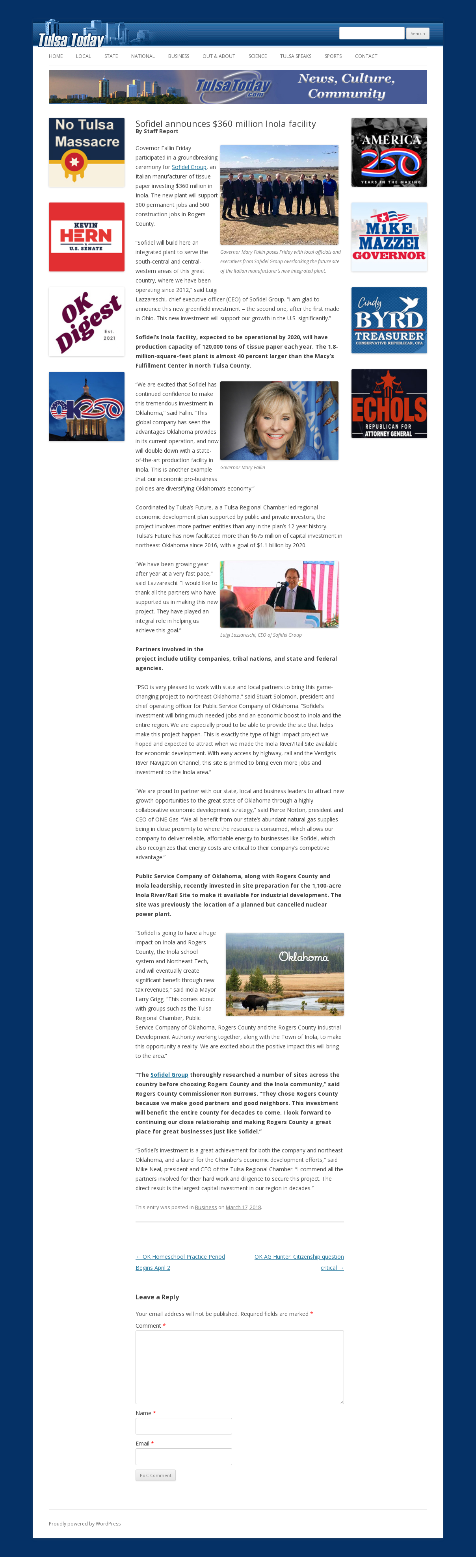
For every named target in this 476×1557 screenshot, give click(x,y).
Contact (366, 56)
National (143, 56)
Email (145, 1443)
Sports (333, 56)
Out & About (219, 56)
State (111, 56)
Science (258, 56)
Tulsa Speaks (295, 56)
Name (146, 1413)
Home (56, 56)
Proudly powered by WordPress (85, 1523)
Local (83, 56)
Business (178, 56)
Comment (151, 1325)
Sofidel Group (189, 167)
